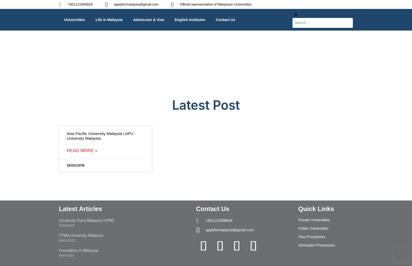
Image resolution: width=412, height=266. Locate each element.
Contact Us (225, 20)
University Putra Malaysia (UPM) (86, 220)
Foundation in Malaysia (78, 250)
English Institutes (190, 20)
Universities (74, 20)
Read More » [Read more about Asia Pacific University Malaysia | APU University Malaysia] (82, 150)
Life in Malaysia (108, 20)
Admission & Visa (148, 20)
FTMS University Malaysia (81, 235)
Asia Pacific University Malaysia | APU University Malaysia (100, 135)
